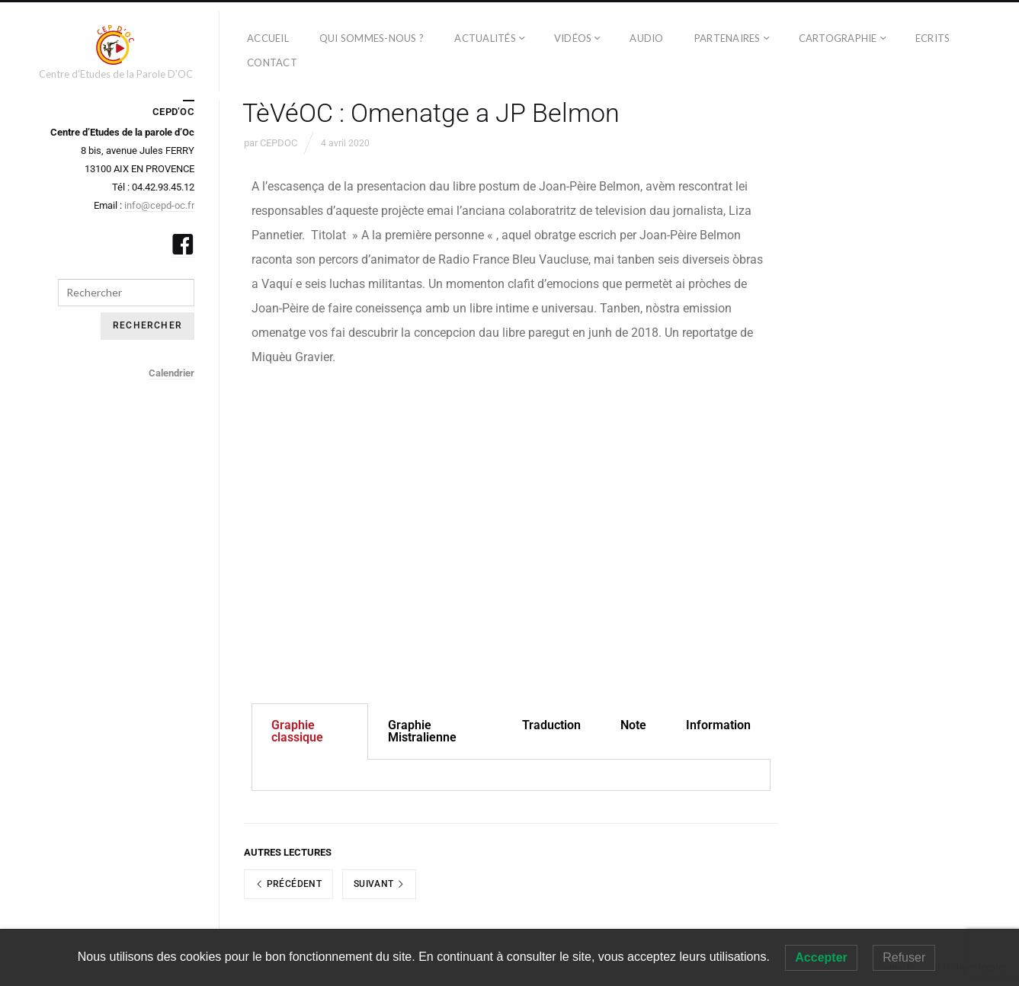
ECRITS (932, 38)
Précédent (288, 884)
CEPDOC (278, 143)
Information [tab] (718, 725)
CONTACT (272, 62)
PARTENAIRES (727, 38)
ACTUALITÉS (485, 38)
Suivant (379, 884)
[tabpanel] (511, 775)
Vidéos (573, 38)
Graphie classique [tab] (297, 731)
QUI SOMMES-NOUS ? (371, 38)
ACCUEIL (268, 38)
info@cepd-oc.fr (159, 205)
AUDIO (646, 38)
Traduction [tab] (551, 725)
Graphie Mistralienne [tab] (422, 731)
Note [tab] (633, 725)
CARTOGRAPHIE (838, 38)
